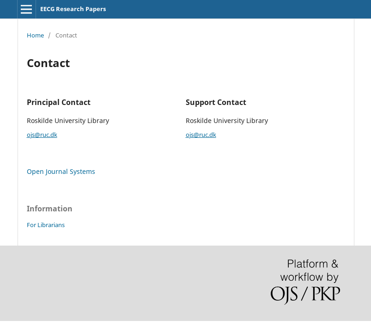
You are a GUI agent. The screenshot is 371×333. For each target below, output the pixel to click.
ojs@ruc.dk (42, 134)
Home (35, 35)
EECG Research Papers (73, 9)
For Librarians (46, 225)
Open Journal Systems (61, 171)
